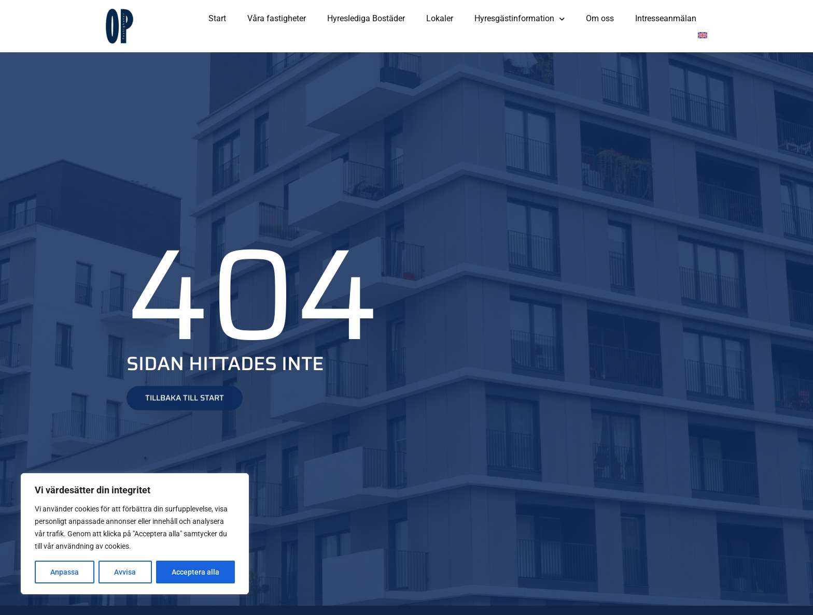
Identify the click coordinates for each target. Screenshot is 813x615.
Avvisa (125, 572)
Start (217, 18)
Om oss (600, 18)
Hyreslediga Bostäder (366, 18)
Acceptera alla (195, 572)
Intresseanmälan (665, 18)
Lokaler (439, 18)
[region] (135, 533)
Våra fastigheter (276, 18)
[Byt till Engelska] (702, 35)
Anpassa (64, 572)
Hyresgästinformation (519, 19)
